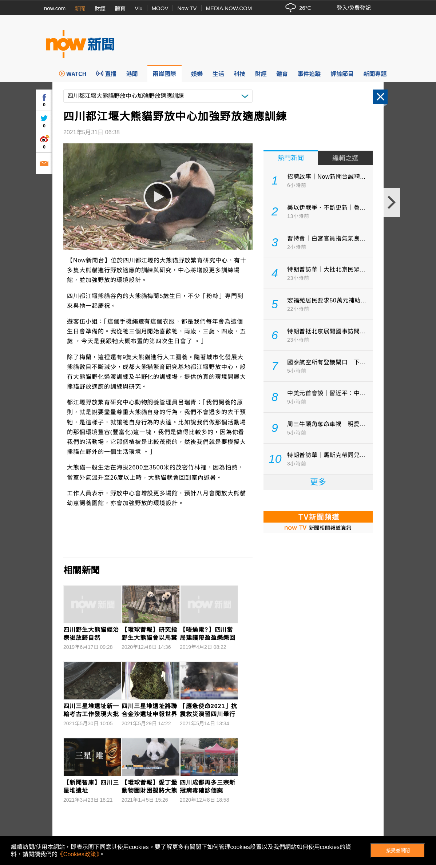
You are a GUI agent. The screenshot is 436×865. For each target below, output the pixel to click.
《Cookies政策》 (78, 854)
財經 (100, 8)
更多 (318, 482)
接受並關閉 (398, 850)
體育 (120, 8)
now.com (55, 8)
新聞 (80, 8)
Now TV (187, 8)
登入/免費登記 (354, 8)
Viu (138, 8)
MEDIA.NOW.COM (229, 8)
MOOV (160, 8)
